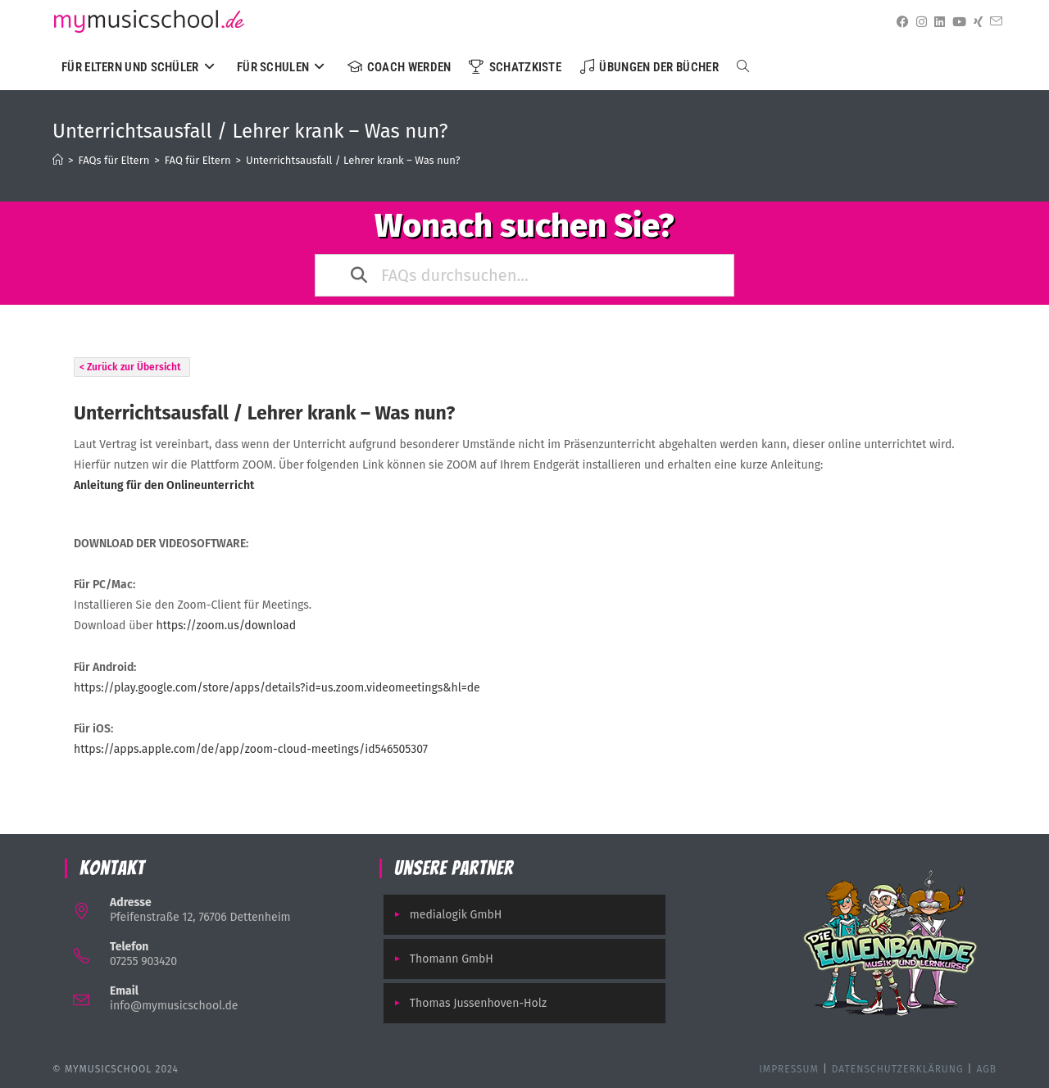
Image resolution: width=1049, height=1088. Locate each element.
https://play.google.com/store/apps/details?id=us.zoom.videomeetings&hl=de (277, 688)
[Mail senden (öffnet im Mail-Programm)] (993, 22)
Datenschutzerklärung (898, 1069)
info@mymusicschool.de (174, 1006)
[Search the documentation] (360, 275)
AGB (986, 1069)
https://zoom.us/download (226, 625)
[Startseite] (57, 160)
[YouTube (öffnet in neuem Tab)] (956, 22)
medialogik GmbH (456, 915)
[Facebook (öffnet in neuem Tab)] (900, 22)
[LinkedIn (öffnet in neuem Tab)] (937, 22)
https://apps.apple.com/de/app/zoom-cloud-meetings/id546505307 (251, 749)
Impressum (789, 1069)
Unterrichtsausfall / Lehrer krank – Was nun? (353, 160)
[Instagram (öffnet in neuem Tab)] (919, 22)
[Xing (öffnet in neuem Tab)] (975, 22)
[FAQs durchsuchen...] (526, 275)
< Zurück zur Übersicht (130, 367)
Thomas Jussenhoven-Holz (478, 1003)
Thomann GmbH (451, 959)
